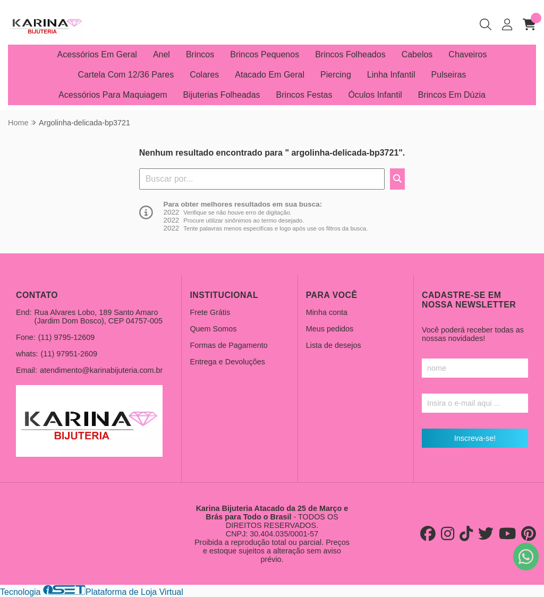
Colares (204, 74)
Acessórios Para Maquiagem (112, 94)
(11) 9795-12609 (66, 337)
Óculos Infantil (375, 94)
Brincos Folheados (350, 54)
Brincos (200, 54)
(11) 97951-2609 (69, 353)
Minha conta (326, 312)
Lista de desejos (333, 345)
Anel (161, 54)
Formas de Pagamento (228, 345)
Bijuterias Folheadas (221, 94)
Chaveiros (467, 54)
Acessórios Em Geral (97, 54)
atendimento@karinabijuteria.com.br (101, 370)
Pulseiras (448, 74)
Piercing (335, 74)
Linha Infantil (391, 74)
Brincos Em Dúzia (452, 94)
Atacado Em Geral (269, 74)
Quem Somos (213, 329)
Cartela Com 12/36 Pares (126, 74)
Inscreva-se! (475, 438)
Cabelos (417, 54)
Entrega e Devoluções (227, 361)
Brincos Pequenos (264, 54)
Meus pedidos (330, 329)
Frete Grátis (210, 312)
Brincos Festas (304, 94)
